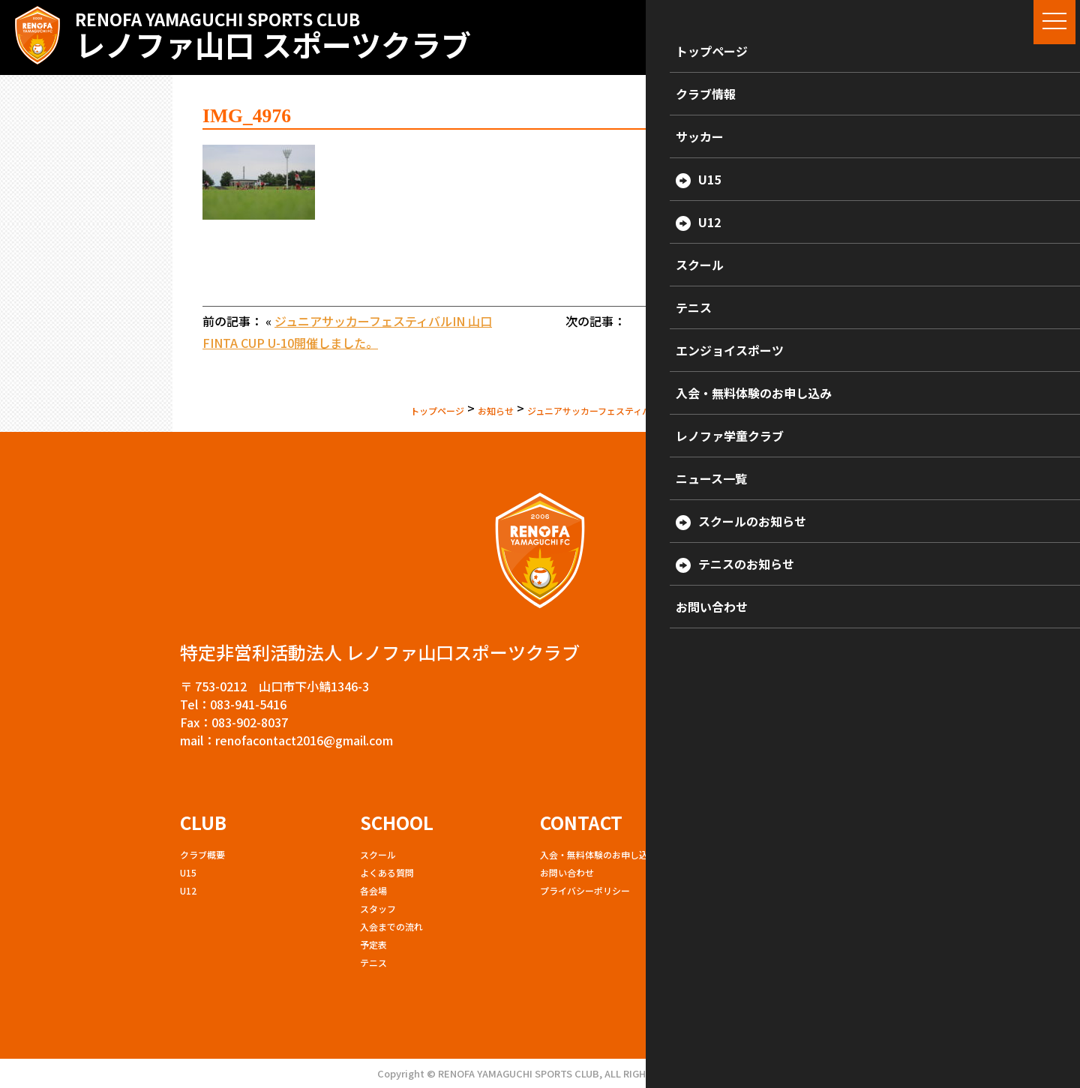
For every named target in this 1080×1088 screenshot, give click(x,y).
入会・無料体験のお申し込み (598, 854)
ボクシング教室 (751, 890)
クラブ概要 (202, 854)
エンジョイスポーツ (760, 872)
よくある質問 (387, 872)
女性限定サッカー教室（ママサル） (792, 908)
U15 (188, 872)
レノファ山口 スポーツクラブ (273, 35)
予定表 (373, 944)
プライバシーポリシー (585, 890)
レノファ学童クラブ (760, 854)
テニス (373, 962)
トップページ (314, 408)
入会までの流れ (391, 926)
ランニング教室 (751, 926)
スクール (378, 854)
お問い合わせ (567, 872)
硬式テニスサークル (760, 944)
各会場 (373, 890)
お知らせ (388, 408)
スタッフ (378, 908)
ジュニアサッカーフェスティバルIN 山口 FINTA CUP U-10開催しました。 (623, 408)
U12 (188, 890)
